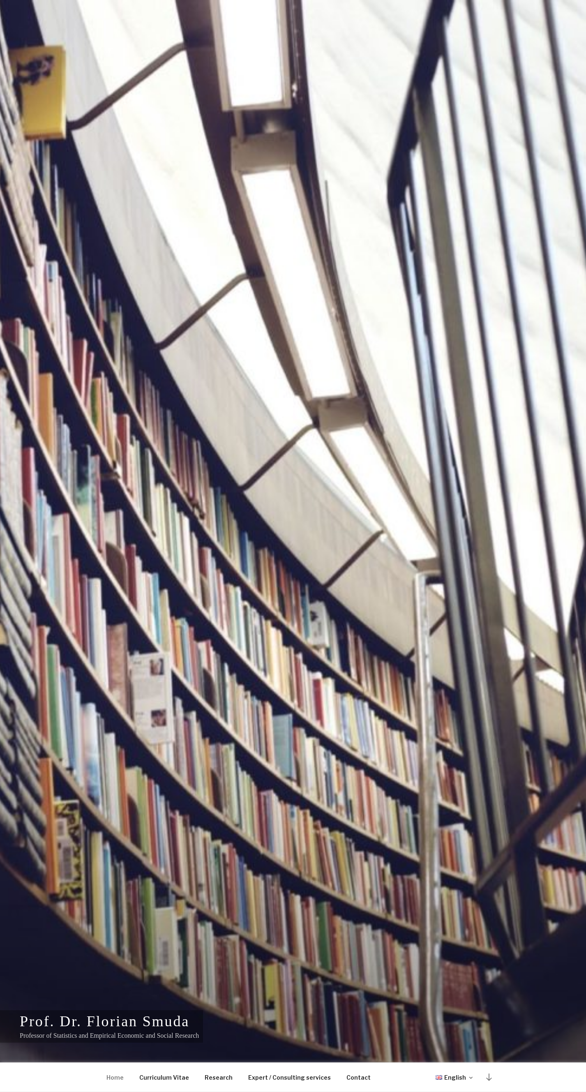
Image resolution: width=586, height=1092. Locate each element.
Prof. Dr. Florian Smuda (104, 1021)
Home (115, 1077)
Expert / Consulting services (289, 1077)
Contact (358, 1077)
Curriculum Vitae (164, 1077)
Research (219, 1077)
